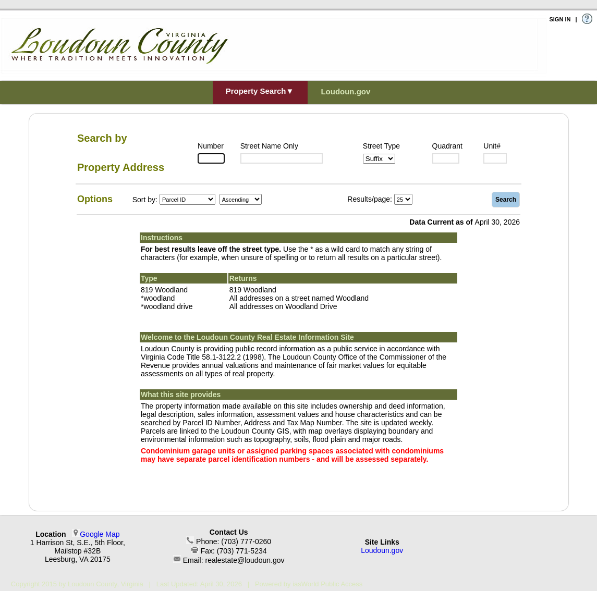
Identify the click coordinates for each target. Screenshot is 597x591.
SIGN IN (559, 19)
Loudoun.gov (382, 550)
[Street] (281, 158)
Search (505, 199)
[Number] (211, 158)
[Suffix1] (379, 159)
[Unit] (495, 158)
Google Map (99, 534)
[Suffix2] (445, 158)
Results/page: (369, 199)
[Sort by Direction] (241, 199)
